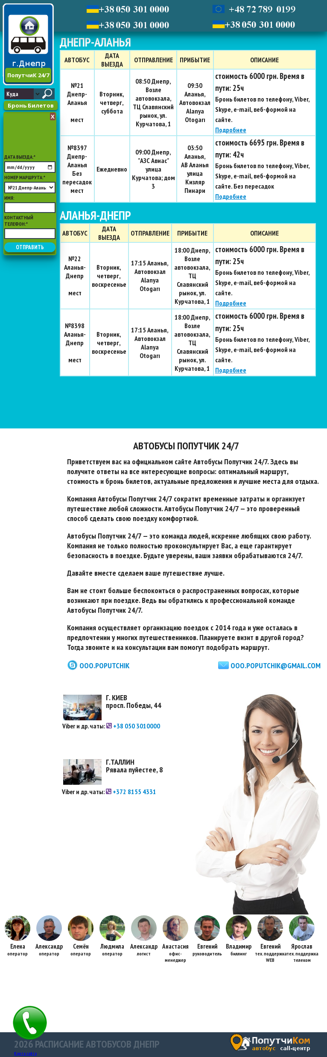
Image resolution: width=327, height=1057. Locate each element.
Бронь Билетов (31, 105)
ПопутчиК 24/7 (28, 75)
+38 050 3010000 (133, 726)
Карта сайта (25, 1053)
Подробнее (230, 129)
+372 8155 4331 (131, 791)
